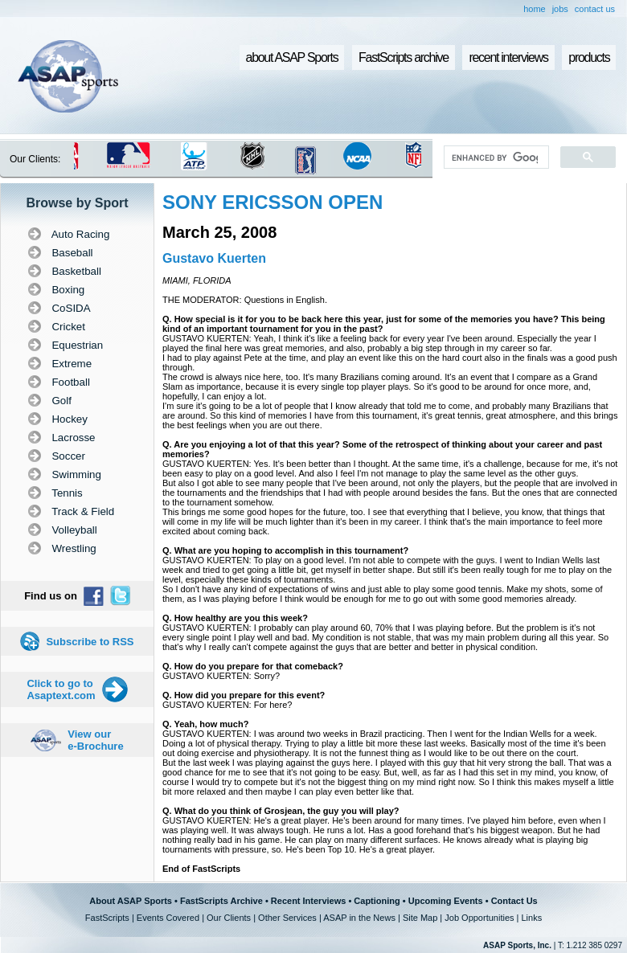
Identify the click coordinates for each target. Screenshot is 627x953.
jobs (560, 9)
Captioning (377, 901)
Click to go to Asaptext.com (61, 689)
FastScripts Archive (221, 901)
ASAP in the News (359, 917)
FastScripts (107, 917)
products (588, 57)
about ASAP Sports (292, 57)
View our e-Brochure (95, 740)
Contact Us (514, 901)
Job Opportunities (479, 917)
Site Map (420, 917)
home (534, 9)
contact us (595, 9)
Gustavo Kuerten (214, 258)
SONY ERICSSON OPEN (272, 202)
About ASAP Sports (130, 901)
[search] (495, 157)
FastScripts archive (404, 57)
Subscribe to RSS (89, 642)
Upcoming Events (445, 901)
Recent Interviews (308, 901)
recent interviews (508, 57)
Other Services (287, 917)
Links (531, 917)
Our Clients (229, 917)
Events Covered (168, 917)
